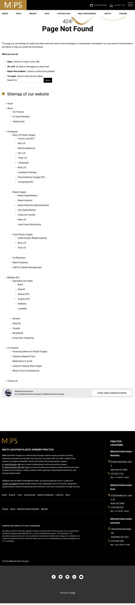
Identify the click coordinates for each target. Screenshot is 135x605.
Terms (12, 515)
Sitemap (44, 515)
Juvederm (22, 311)
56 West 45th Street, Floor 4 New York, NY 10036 (121, 469)
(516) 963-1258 (116, 544)
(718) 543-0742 (116, 510)
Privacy (5, 515)
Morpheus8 (18, 335)
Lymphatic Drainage (27, 174)
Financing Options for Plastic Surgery (30, 353)
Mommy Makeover (26, 150)
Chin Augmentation (27, 212)
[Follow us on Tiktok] (74, 579)
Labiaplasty (23, 165)
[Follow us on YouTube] (81, 579)
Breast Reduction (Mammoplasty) (33, 207)
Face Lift (22, 250)
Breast (45, 14)
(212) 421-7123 (116, 475)
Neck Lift (22, 222)
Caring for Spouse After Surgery (27, 368)
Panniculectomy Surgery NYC (31, 179)
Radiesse (22, 306)
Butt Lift (21, 145)
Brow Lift (22, 245)
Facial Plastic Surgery (23, 236)
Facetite (16, 330)
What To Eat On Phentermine (26, 373)
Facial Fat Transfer (26, 217)
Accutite (16, 321)
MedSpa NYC (13, 279)
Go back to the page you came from (32, 67)
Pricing (105, 14)
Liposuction (63, 14)
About (29, 14)
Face (53, 14)
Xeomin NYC (24, 296)
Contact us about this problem (41, 72)
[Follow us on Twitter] (61, 579)
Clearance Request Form (24, 358)
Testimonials (19, 123)
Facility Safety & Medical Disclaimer (112, 395)
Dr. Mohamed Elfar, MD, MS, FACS (15, 473)
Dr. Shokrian (21, 396)
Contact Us (12, 383)
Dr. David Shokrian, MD (11, 470)
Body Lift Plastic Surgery (24, 137)
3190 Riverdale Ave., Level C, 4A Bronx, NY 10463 (121, 502)
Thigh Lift (22, 160)
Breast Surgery (19, 194)
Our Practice (18, 114)
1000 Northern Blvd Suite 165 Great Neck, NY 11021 (120, 536)
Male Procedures (81, 14)
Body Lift (22, 169)
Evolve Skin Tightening (23, 340)
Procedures (12, 134)
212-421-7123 (118, 5)
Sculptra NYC (24, 301)
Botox (20, 286)
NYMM (72, 595)
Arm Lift (21, 155)
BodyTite (17, 325)
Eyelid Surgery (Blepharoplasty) (32, 240)
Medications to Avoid (22, 363)
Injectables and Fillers (23, 283)
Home (10, 106)
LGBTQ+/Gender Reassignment (27, 269)
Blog (68, 501)
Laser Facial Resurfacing (29, 226)
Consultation (99, 5)
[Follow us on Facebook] (54, 579)
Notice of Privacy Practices (28, 515)
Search (48, 81)
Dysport (21, 291)
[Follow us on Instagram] (67, 579)
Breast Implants (25, 202)
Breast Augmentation (27, 197)
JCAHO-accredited (9, 489)
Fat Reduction (19, 260)
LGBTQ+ (96, 14)
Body (36, 14)
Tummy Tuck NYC (26, 141)
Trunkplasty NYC (25, 184)
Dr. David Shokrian (21, 119)
